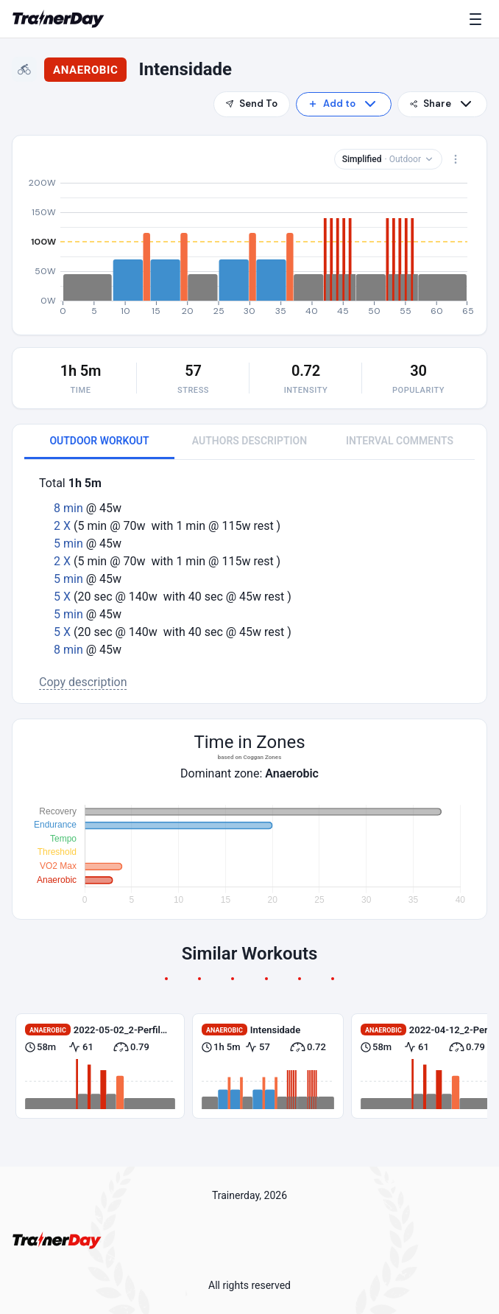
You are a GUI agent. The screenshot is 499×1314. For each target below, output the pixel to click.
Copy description (83, 682)
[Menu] (478, 19)
